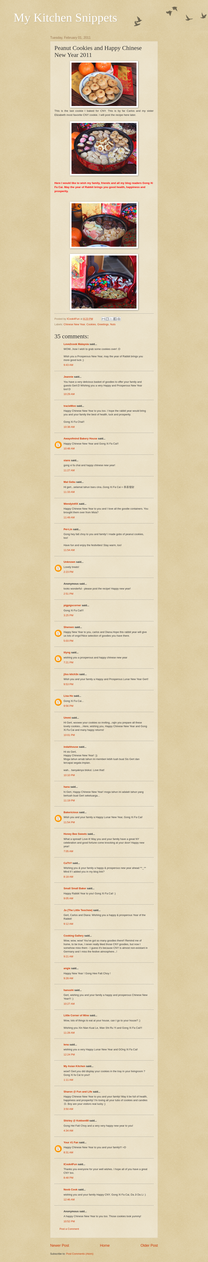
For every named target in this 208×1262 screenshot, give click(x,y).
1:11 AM (68, 1079)
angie (67, 968)
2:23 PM (68, 571)
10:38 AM (69, 426)
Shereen (69, 627)
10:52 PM (69, 1221)
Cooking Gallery (74, 935)
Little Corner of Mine (76, 1015)
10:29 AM (69, 394)
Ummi (67, 717)
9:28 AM (68, 978)
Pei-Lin (68, 529)
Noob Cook (71, 1189)
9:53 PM (68, 684)
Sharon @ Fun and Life (78, 1091)
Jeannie (68, 376)
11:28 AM (69, 1032)
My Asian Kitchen (74, 1066)
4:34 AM (68, 1130)
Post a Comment (69, 1228)
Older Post (149, 1245)
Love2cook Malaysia (76, 344)
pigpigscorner (72, 605)
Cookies (91, 324)
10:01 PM (69, 735)
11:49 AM (69, 517)
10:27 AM (69, 1003)
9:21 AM (68, 956)
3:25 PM (68, 615)
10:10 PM (69, 775)
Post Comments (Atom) (79, 1253)
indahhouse (71, 746)
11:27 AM (69, 470)
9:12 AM (68, 923)
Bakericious (71, 812)
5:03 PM (68, 640)
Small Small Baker (75, 888)
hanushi (69, 990)
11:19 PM (69, 800)
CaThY (68, 863)
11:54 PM (69, 822)
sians (67, 460)
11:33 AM (69, 491)
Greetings (103, 324)
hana (67, 786)
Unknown (69, 561)
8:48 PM (68, 1177)
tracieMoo (70, 405)
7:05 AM (68, 851)
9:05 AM (68, 898)
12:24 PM (69, 1054)
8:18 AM (68, 876)
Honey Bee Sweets (75, 833)
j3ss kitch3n (71, 674)
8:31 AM (68, 1152)
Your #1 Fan (71, 1142)
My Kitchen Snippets (65, 17)
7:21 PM (68, 662)
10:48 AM (69, 448)
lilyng (67, 652)
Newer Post (59, 1245)
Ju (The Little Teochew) (78, 910)
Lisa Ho (68, 695)
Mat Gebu (70, 481)
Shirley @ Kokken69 (76, 1120)
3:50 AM (68, 1108)
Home (105, 1245)
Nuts (112, 324)
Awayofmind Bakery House (80, 438)
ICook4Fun (70, 1164)
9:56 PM (68, 705)
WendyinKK (71, 503)
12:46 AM (69, 1199)
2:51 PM (68, 593)
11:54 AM (69, 550)
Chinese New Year (74, 324)
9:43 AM (68, 364)
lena (66, 1044)
